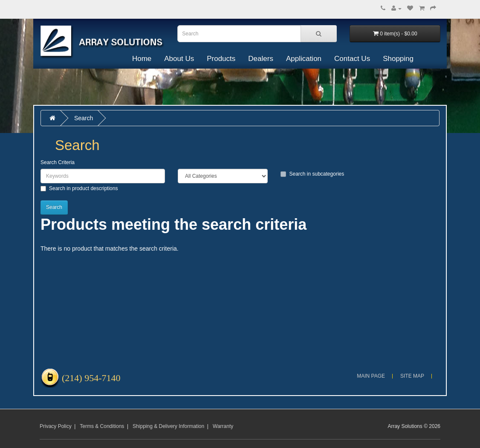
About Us (179, 59)
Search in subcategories (312, 174)
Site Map (412, 376)
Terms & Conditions (102, 426)
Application (303, 59)
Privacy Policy (56, 426)
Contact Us (352, 59)
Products (221, 59)
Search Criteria (57, 162)
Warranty (223, 426)
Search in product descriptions (79, 188)
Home (141, 59)
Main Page (371, 376)
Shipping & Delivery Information (168, 426)
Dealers (260, 59)
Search (83, 118)
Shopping (398, 59)
